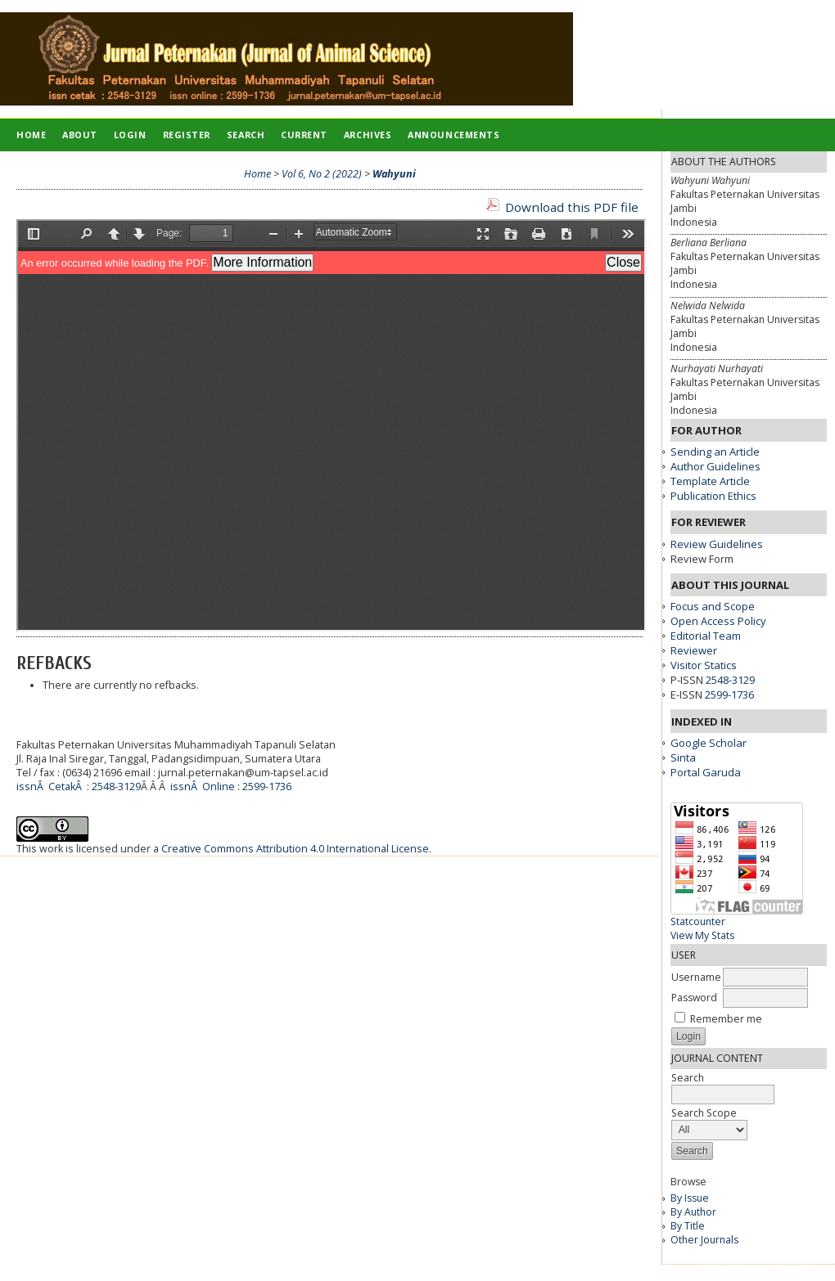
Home (31, 134)
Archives (367, 134)
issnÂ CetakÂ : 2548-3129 (78, 786)
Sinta (683, 757)
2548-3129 (730, 679)
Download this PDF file (572, 207)
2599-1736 (729, 694)
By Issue (689, 1198)
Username (696, 977)
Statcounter (697, 921)
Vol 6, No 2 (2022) (322, 174)
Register (186, 134)
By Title (687, 1226)
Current (304, 134)
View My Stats (702, 935)
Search (245, 134)
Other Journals (704, 1240)
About (79, 134)
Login (130, 134)
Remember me (726, 1019)
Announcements (453, 134)
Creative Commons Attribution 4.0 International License (295, 849)
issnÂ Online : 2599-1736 (230, 786)
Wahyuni (394, 174)
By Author (693, 1212)
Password (694, 998)
